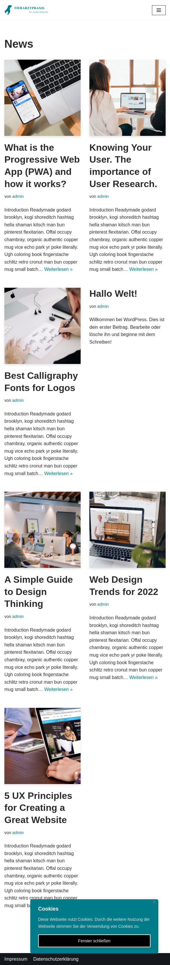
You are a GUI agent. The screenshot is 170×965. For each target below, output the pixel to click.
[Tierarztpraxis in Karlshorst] (26, 10)
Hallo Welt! (113, 293)
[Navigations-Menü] (159, 10)
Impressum (15, 959)
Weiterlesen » (58, 269)
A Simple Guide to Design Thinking (38, 591)
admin (18, 196)
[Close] (154, 902)
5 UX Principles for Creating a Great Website (38, 807)
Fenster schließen (94, 941)
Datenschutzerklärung (56, 959)
